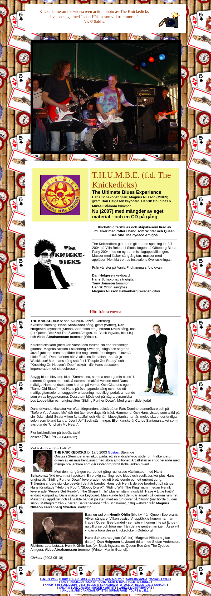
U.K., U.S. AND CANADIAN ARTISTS (84, 590)
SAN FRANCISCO (71, 581)
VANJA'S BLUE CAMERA (74, 587)
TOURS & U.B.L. (139, 590)
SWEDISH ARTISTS (104, 587)
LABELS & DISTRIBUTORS (135, 587)
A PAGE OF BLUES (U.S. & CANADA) (143, 584)
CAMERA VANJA (136, 579)
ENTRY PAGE (49, 579)
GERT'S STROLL (139, 581)
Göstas (113, 452)
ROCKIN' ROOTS (95, 581)
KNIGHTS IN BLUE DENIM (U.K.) (65, 584)
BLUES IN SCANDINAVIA (102, 584)
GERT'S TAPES (117, 581)
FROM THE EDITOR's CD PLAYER (81, 579)
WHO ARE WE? (114, 579)
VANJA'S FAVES (159, 579)
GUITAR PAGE (118, 590)
